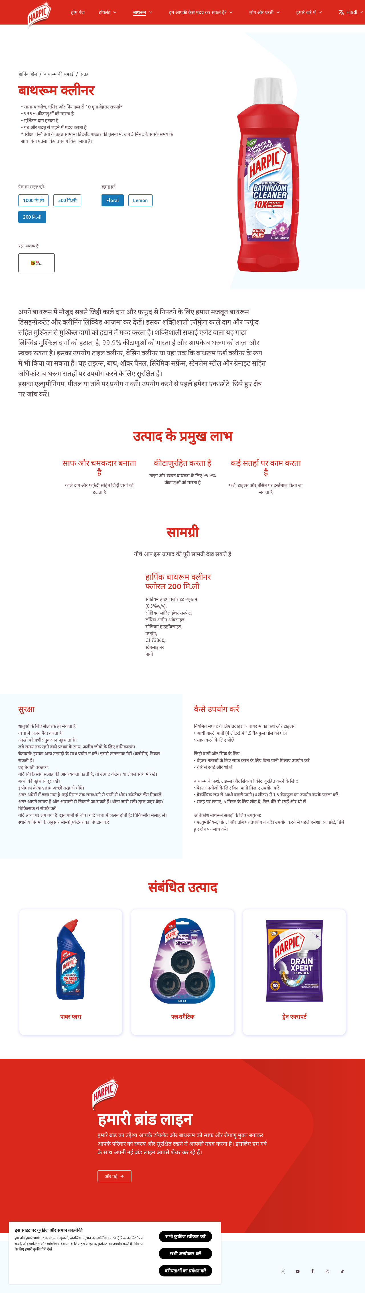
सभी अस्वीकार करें (185, 1253)
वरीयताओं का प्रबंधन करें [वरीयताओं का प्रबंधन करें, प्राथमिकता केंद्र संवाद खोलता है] (185, 1270)
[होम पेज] (78, 12)
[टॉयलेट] (105, 12)
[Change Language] (350, 12)
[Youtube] (297, 1271)
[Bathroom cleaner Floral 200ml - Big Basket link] (36, 262)
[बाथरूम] (139, 12)
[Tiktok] (342, 1271)
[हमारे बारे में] (306, 12)
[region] (115, 1252)
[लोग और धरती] (261, 12)
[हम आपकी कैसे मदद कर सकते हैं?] (198, 12)
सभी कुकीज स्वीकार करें (185, 1236)
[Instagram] (327, 1271)
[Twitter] (282, 1271)
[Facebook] (312, 1271)
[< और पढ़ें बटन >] (114, 1176)
